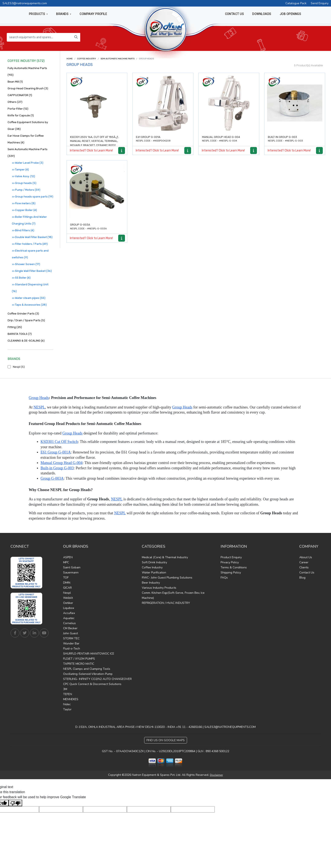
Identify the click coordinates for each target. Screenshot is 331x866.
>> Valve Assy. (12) (23, 176)
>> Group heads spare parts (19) (32, 196)
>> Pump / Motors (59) (26, 189)
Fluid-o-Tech (71, 649)
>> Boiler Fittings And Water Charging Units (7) (29, 220)
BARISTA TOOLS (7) (20, 333)
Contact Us (306, 573)
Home (69, 58)
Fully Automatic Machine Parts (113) (27, 71)
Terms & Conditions (234, 567)
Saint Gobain (71, 567)
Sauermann (71, 573)
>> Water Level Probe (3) (27, 162)
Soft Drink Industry (154, 562)
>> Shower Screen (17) (26, 264)
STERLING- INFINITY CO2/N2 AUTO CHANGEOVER (97, 679)
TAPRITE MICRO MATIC (78, 664)
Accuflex (69, 613)
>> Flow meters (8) (23, 203)
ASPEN (68, 557)
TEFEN (67, 694)
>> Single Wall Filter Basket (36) (32, 270)
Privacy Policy (230, 562)
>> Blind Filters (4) (23, 230)
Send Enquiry (319, 3)
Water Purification (154, 573)
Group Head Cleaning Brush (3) (28, 88)
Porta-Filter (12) (18, 108)
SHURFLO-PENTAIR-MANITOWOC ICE (88, 654)
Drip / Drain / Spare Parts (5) (26, 320)
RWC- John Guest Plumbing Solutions (167, 578)
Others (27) (15, 101)
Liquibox (68, 608)
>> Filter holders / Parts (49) (30, 243)
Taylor (67, 709)
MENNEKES (70, 699)
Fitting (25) (15, 327)
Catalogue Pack (296, 3)
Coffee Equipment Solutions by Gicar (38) (28, 126)
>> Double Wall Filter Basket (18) (32, 237)
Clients (304, 567)
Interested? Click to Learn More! (91, 150)
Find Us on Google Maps (166, 740)
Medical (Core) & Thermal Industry (165, 557)
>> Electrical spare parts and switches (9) (30, 254)
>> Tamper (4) (20, 169)
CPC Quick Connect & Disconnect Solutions (92, 684)
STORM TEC (71, 638)
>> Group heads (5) (24, 183)
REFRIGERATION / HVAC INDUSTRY (166, 603)
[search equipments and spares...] (39, 37)
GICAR (67, 588)
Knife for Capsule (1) (21, 115)
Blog (302, 578)
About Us (305, 557)
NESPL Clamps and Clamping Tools (86, 669)
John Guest (70, 633)
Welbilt (68, 598)
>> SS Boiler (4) (21, 277)
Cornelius (69, 623)
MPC (66, 562)
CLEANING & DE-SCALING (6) (26, 340)
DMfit (66, 583)
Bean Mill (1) (15, 81)
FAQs (224, 578)
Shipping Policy (231, 573)
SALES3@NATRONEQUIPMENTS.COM (230, 727)
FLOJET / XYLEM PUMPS (79, 659)
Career (303, 562)
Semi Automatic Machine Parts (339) (27, 153)
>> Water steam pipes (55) (28, 298)
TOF (66, 578)
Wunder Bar (71, 643)
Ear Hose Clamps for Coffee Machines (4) (26, 139)
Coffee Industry (86, 58)
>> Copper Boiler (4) (24, 210)
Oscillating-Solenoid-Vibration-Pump (88, 674)
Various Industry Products (159, 588)
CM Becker (70, 628)
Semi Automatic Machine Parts (117, 58)
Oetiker (68, 603)
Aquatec (69, 618)
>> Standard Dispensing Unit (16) (30, 288)
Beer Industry (151, 583)
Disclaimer (216, 775)
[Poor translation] (15, 803)
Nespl (67, 593)
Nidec (67, 704)
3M (65, 689)
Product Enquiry (231, 557)
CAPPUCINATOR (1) (20, 95)
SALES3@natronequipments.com (25, 3)
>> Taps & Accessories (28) (29, 304)
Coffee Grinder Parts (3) (23, 313)
